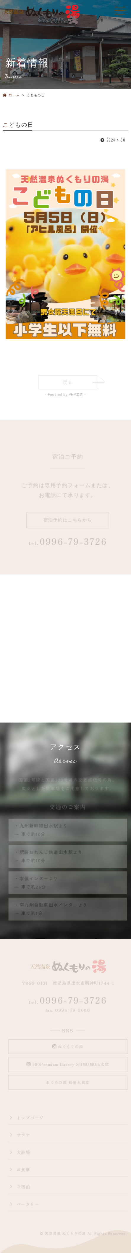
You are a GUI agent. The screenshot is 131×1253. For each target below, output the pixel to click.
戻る (68, 382)
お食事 (23, 1170)
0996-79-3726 (68, 1000)
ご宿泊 (23, 1187)
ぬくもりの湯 (68, 1047)
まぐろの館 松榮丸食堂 (68, 1082)
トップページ (30, 1118)
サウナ (23, 1135)
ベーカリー (28, 1204)
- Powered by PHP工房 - (65, 394)
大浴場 (23, 1152)
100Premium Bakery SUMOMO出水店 (68, 1064)
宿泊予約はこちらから (68, 520)
